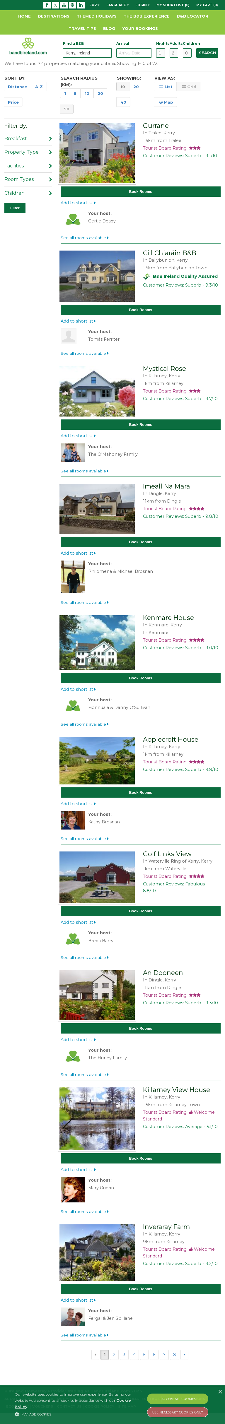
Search (207, 53)
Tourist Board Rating (171, 148)
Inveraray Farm (166, 1236)
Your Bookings (140, 28)
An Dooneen (163, 980)
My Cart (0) (207, 5)
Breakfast (28, 138)
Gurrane (156, 125)
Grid (189, 86)
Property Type (28, 152)
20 (100, 93)
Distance (17, 86)
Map (166, 102)
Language (117, 5)
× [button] (220, 1392)
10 (87, 93)
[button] (78, 1414)
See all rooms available (85, 239)
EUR (94, 5)
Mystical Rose (164, 371)
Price (13, 102)
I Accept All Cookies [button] (178, 1398)
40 (123, 102)
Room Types (28, 179)
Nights (160, 43)
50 (66, 109)
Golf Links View (167, 860)
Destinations (53, 16)
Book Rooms (140, 192)
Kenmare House (168, 622)
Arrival (122, 43)
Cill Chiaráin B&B (169, 254)
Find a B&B (73, 43)
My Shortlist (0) (173, 5)
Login (142, 5)
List (166, 86)
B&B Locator (192, 16)
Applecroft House (170, 745)
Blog (109, 28)
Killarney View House (176, 1098)
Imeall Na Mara (166, 489)
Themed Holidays (97, 16)
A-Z (39, 86)
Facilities (28, 166)
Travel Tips (82, 28)
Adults (174, 43)
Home (24, 16)
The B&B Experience (147, 16)
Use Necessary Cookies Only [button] (177, 1412)
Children (187, 43)
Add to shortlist (78, 203)
